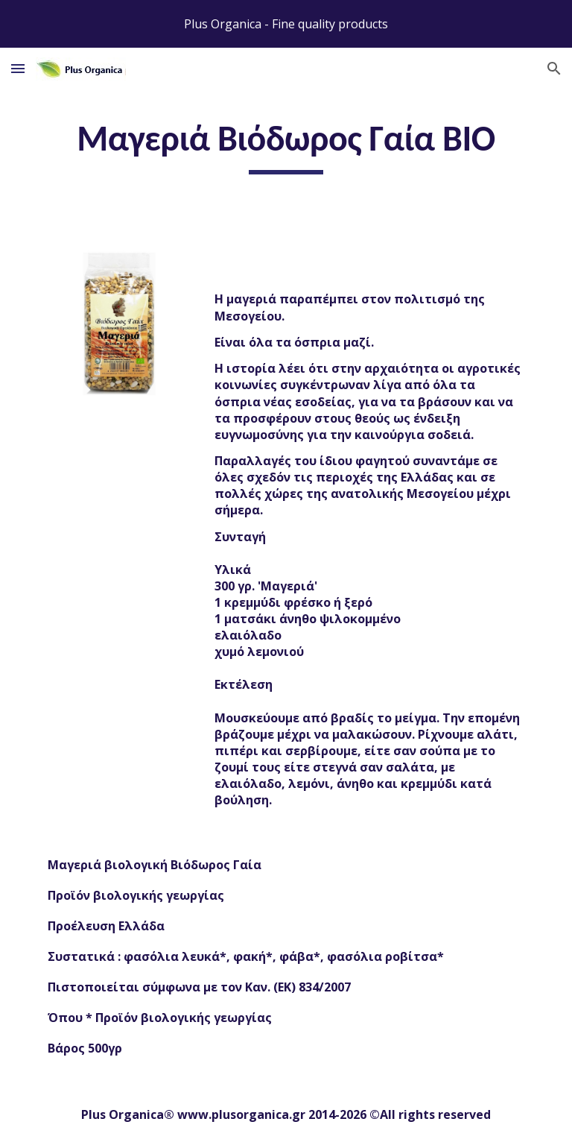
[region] (286, 24)
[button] (18, 68)
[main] (286, 145)
